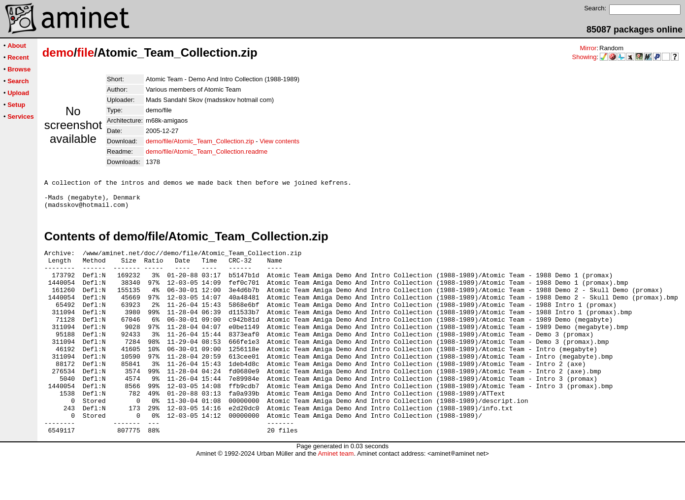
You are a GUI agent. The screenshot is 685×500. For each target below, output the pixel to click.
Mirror (588, 48)
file (85, 52)
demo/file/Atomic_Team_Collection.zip (200, 141)
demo (58, 52)
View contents (279, 141)
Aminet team (336, 496)
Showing (584, 57)
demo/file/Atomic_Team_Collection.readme (206, 151)
